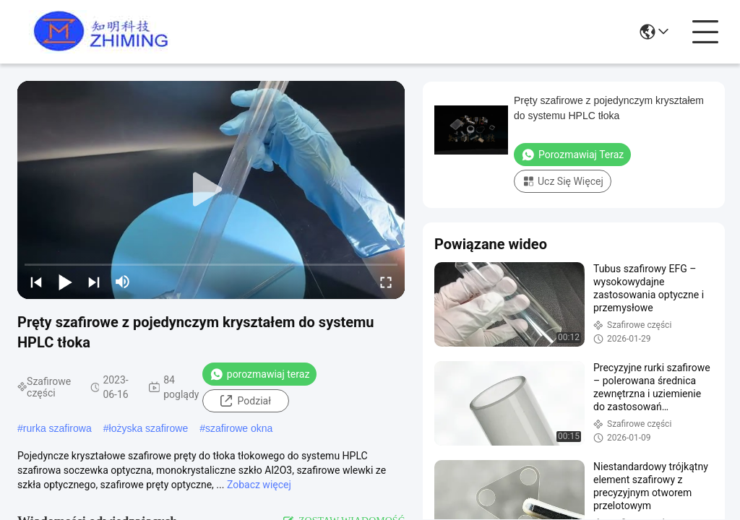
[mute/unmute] (122, 281)
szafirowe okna (238, 428)
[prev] (36, 281)
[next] (93, 281)
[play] (211, 190)
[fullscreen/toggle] (385, 281)
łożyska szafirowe (149, 428)
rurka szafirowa (57, 428)
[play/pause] (65, 281)
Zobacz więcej (259, 484)
